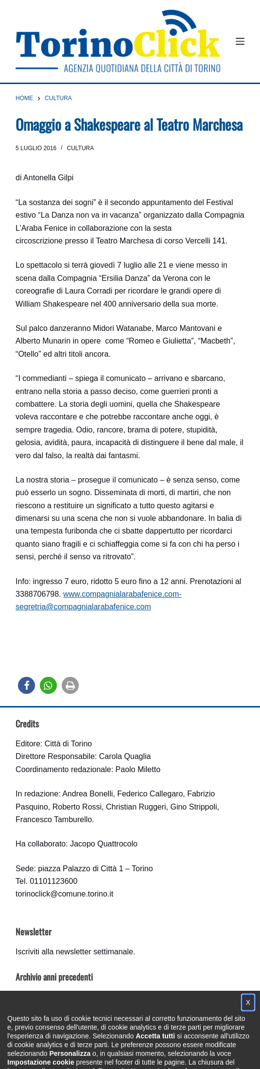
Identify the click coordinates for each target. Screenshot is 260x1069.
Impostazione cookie (188, 1057)
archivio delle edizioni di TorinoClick (82, 997)
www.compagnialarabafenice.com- (122, 594)
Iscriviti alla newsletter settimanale (74, 952)
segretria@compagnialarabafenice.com (83, 607)
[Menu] (240, 41)
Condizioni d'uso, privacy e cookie (93, 1057)
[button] (26, 685)
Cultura (80, 148)
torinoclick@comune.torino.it (64, 894)
